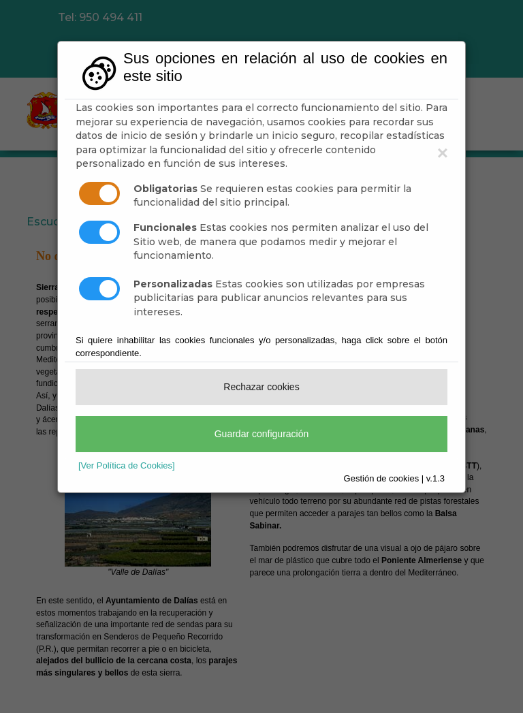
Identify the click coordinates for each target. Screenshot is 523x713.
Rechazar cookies (261, 386)
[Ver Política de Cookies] (126, 465)
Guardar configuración (262, 433)
